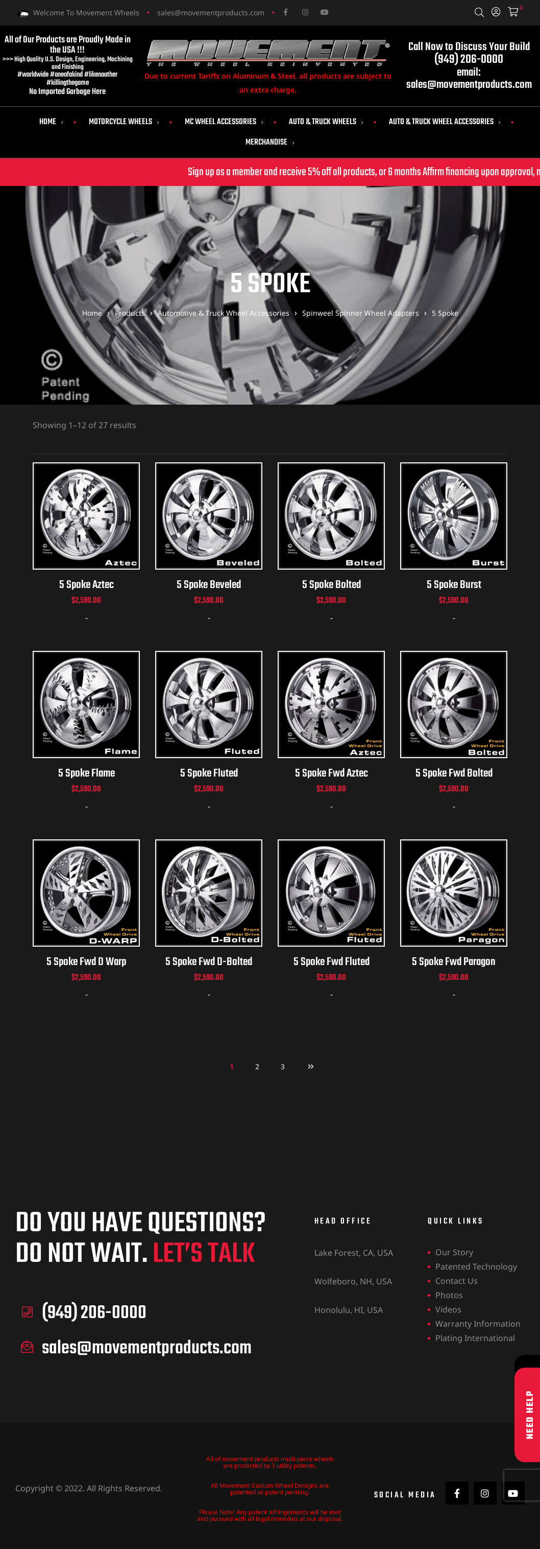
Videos (448, 1310)
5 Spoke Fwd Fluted (331, 962)
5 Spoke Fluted (209, 774)
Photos (449, 1296)
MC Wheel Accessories (224, 122)
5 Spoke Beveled (209, 586)
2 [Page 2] (257, 1067)
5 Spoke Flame (86, 774)
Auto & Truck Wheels (326, 122)
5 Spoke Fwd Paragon (454, 962)
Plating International (475, 1339)
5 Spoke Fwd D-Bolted (208, 962)
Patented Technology (476, 1267)
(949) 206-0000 (468, 59)
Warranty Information (478, 1324)
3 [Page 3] (283, 1067)
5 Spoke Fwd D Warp (86, 962)
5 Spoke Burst (454, 586)
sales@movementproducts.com (210, 12)
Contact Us (456, 1281)
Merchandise (270, 142)
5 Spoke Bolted (331, 586)
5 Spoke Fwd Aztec (331, 774)
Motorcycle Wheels (124, 122)
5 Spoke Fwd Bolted (454, 774)
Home (51, 122)
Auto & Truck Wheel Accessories (445, 122)
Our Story (454, 1253)
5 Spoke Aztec (86, 586)
